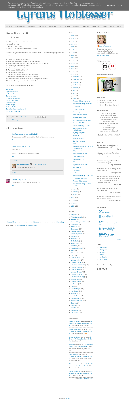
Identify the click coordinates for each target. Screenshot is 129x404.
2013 (73, 71)
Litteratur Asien (75, 260)
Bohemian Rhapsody (13, 111)
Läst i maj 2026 (103, 236)
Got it (120, 5)
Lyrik (72, 286)
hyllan (101, 211)
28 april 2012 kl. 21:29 (31, 134)
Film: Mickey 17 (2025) (106, 230)
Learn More (111, 5)
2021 (73, 49)
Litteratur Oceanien (77, 267)
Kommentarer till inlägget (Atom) (27, 225)
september (76, 85)
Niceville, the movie (79, 141)
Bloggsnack (74, 224)
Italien (74, 144)
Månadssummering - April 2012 (82, 104)
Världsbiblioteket (20, 26)
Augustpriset (53, 26)
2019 (73, 55)
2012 (73, 74)
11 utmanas (76, 106)
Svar (15, 160)
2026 (73, 36)
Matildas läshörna (12, 107)
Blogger (67, 398)
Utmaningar (15, 119)
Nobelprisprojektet (12, 100)
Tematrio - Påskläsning (80, 181)
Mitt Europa (76, 135)
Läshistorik (85, 26)
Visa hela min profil (103, 56)
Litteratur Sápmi (76, 269)
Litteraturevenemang (77, 277)
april (74, 98)
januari (75, 194)
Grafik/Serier (75, 241)
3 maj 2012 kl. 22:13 (23, 179)
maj (74, 96)
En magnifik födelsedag (80, 178)
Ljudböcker (74, 284)
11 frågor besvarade (79, 109)
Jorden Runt (95, 26)
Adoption (73, 214)
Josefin (14, 179)
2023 (73, 44)
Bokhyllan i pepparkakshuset (16, 109)
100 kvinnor (31, 26)
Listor (72, 255)
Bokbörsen (102, 252)
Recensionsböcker (77, 300)
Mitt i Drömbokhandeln (80, 115)
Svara (13, 140)
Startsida (36, 222)
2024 (73, 41)
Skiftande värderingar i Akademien (80, 129)
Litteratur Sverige (76, 272)
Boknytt (75, 162)
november (76, 79)
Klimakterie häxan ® (106, 216)
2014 (73, 69)
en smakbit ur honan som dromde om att (80, 324)
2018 (73, 58)
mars (75, 189)
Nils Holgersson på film (80, 154)
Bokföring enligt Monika (107, 228)
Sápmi (112, 26)
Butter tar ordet (11, 96)
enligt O (102, 221)
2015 (73, 66)
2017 (73, 60)
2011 (73, 198)
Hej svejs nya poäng (79, 133)
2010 (73, 200)
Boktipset (101, 255)
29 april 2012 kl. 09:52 (39, 164)
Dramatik (74, 236)
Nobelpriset (42, 26)
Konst (73, 250)
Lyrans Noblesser (23, 164)
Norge (119, 26)
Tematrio (73, 308)
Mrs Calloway (73, 354)
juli (74, 90)
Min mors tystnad (78, 112)
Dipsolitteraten (11, 102)
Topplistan (76, 26)
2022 (73, 47)
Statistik (73, 305)
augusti (75, 88)
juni (74, 93)
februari (75, 192)
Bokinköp (74, 226)
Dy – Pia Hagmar (104, 212)
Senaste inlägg (11, 222)
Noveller (73, 293)
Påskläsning (76, 170)
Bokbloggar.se (103, 250)
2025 (73, 39)
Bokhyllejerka (77, 167)
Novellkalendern (65, 26)
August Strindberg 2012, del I (82, 125)
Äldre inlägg (60, 222)
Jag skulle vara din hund (80, 164)
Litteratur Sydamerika (77, 274)
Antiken (105, 26)
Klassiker (74, 245)
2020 (73, 52)
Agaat (74, 173)
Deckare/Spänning (77, 234)
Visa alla (119, 239)
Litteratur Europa (76, 262)
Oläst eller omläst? (104, 218)
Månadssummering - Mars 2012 (83, 175)
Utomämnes (75, 312)
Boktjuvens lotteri (78, 151)
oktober (75, 82)
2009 (73, 203)
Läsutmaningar (75, 288)
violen (14, 146)
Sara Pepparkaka (17, 134)
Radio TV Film (75, 298)
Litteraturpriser (75, 279)
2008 (73, 206)
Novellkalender (75, 296)
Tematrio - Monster (78, 138)
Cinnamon (72, 364)
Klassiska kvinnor (76, 248)
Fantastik (74, 238)
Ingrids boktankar (12, 92)
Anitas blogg (10, 105)
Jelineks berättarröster (80, 117)
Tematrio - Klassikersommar (81, 101)
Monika (71, 345)
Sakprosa (74, 303)
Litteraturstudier (76, 281)
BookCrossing (103, 257)
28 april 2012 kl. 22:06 (23, 146)
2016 (73, 63)
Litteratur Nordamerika (78, 265)
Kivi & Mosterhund (78, 156)
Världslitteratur (103, 259)
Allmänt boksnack (76, 217)
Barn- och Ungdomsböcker (79, 222)
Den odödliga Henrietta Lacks (82, 120)
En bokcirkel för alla (13, 98)
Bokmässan (74, 229)
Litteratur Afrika (75, 257)
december (76, 77)
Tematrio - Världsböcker (80, 123)
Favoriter (9, 26)
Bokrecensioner (76, 231)
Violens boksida (11, 94)
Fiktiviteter (9, 89)
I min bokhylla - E (78, 159)
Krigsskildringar (76, 253)
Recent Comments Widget (86, 378)
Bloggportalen (103, 247)
